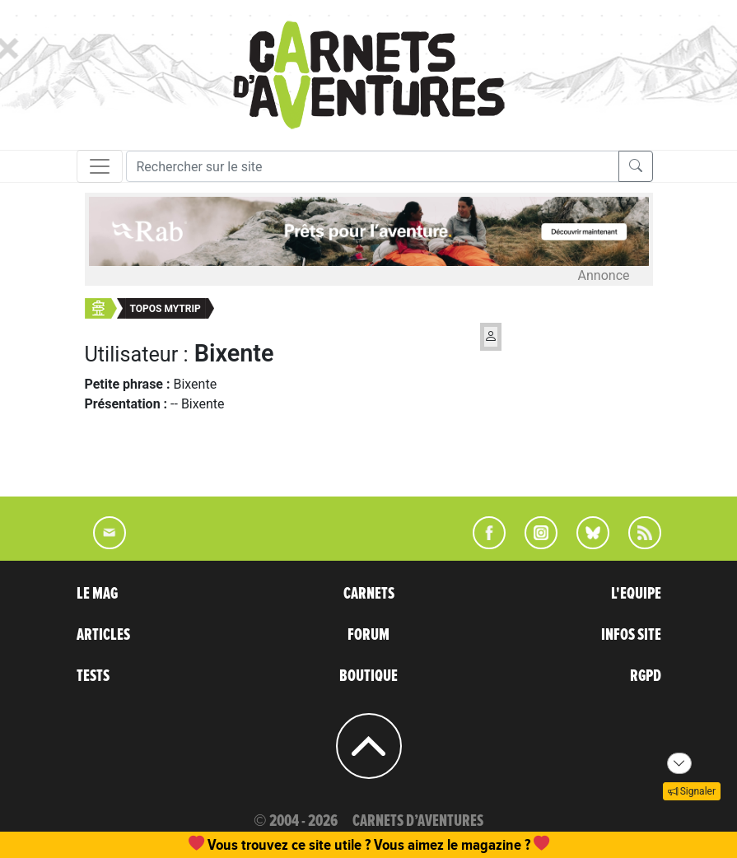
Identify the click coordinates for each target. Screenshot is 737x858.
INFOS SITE (631, 635)
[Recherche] (372, 166)
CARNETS (368, 593)
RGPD (645, 676)
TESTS (93, 676)
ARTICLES (103, 635)
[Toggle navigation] (100, 166)
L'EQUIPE (636, 593)
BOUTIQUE (368, 676)
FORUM (368, 635)
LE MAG (97, 593)
